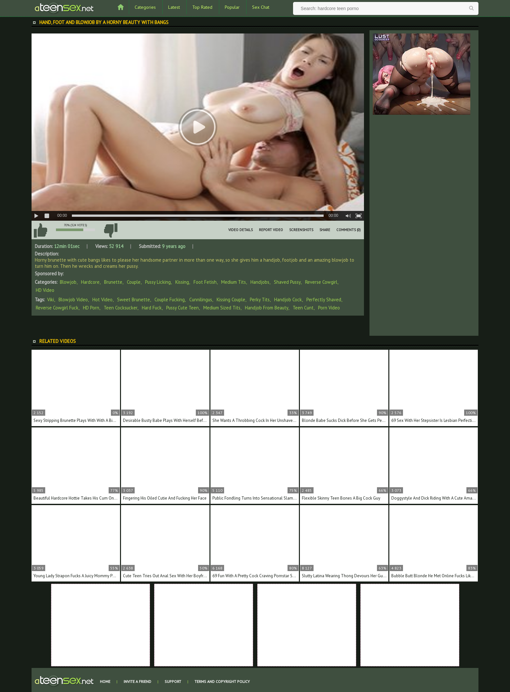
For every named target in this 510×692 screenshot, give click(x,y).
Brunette (113, 282)
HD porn (91, 308)
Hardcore (90, 282)
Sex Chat (260, 7)
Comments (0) (348, 230)
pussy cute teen (182, 308)
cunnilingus (200, 299)
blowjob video (73, 299)
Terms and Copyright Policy (222, 681)
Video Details (240, 230)
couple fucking (169, 299)
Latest (174, 7)
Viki (50, 299)
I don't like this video (110, 230)
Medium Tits (233, 282)
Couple (134, 282)
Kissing (182, 282)
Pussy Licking (158, 282)
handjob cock (288, 299)
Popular (232, 7)
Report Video (271, 230)
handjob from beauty (266, 308)
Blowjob (68, 282)
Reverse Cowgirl (321, 282)
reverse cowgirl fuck (57, 308)
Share (324, 230)
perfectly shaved (323, 299)
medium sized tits (221, 308)
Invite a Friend (137, 681)
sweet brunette (133, 299)
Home (105, 681)
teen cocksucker (120, 308)
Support (173, 681)
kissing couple (231, 299)
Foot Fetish (205, 282)
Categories (145, 7)
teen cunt (303, 308)
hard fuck (152, 308)
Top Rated (202, 7)
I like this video (40, 230)
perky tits (260, 299)
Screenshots (301, 230)
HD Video (45, 290)
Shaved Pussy (287, 282)
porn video (329, 308)
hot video (102, 299)
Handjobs (259, 282)
